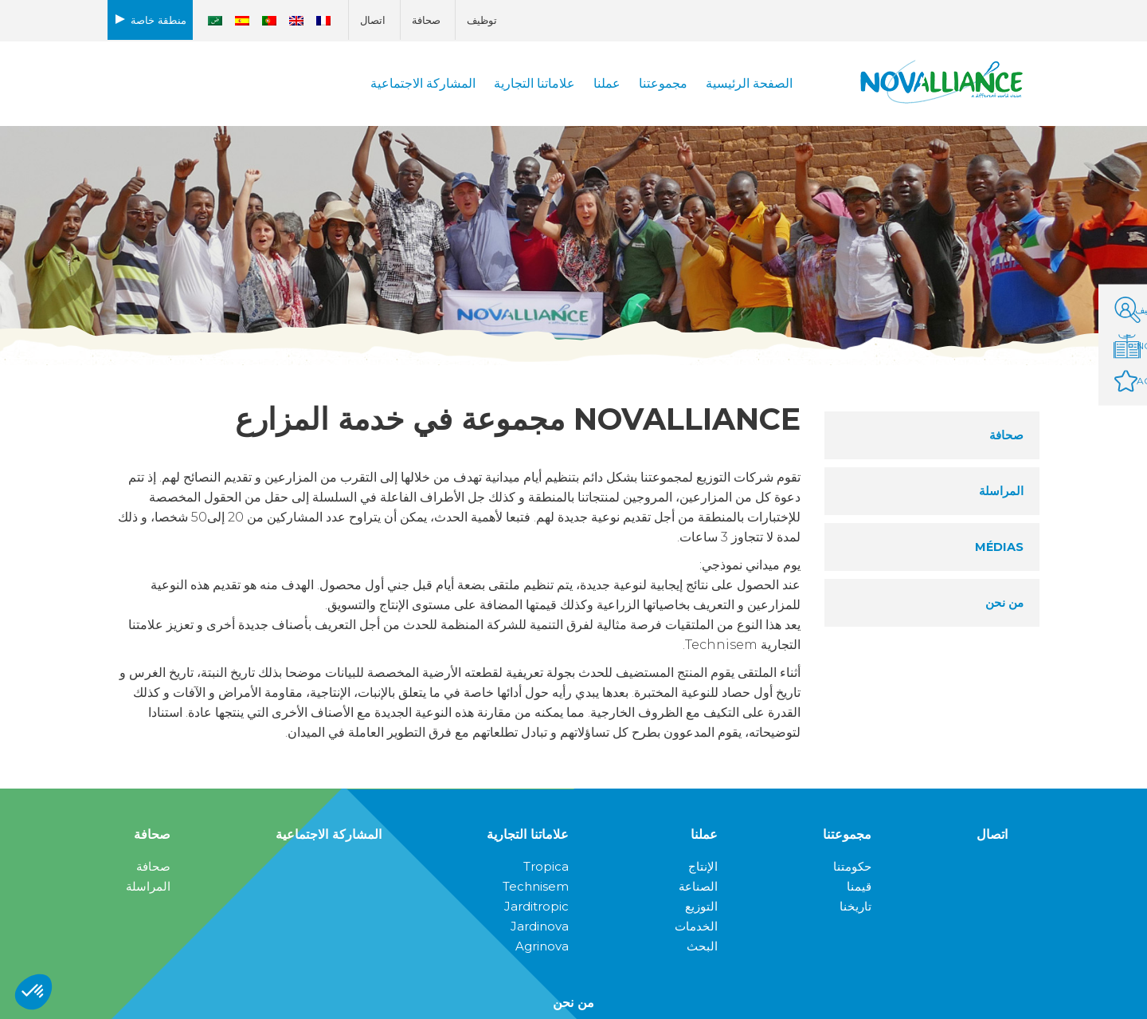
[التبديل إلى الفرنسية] (323, 21)
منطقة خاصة (158, 20)
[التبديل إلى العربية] (215, 21)
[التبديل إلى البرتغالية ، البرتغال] (269, 21)
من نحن (573, 1002)
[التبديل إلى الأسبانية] (242, 21)
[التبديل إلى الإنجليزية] (296, 21)
